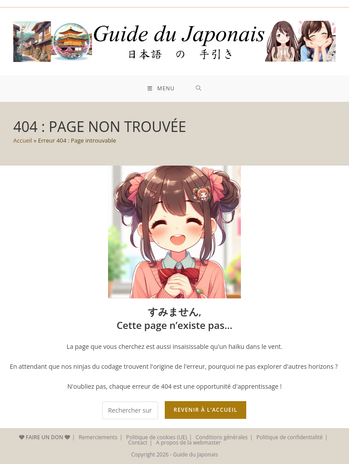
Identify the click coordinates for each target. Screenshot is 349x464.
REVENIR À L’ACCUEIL (205, 410)
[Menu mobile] (161, 88)
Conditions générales (222, 437)
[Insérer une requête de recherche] (130, 410)
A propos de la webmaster (188, 442)
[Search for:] (198, 88)
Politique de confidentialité (289, 437)
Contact (137, 442)
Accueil (22, 140)
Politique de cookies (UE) (156, 437)
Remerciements (97, 437)
